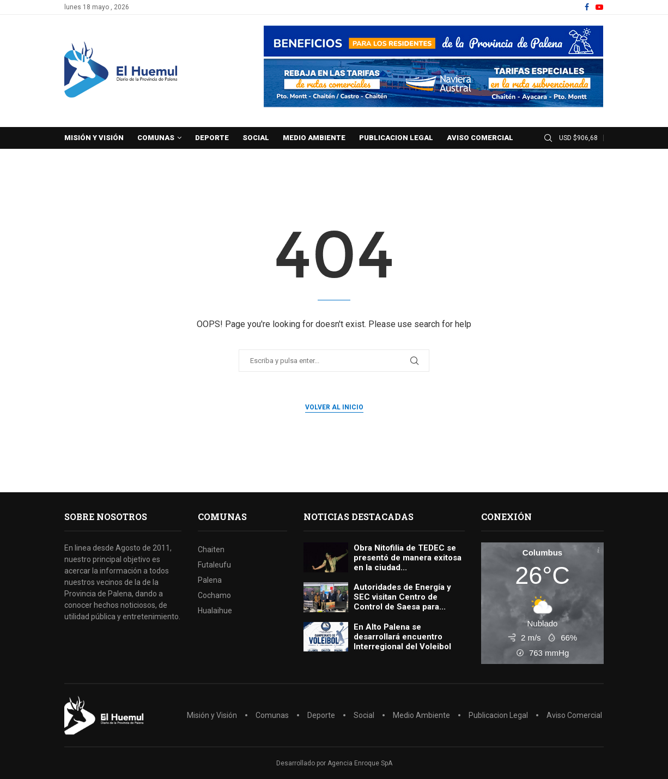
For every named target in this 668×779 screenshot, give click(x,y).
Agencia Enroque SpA (359, 763)
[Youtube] (599, 7)
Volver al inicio (334, 407)
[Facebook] (587, 7)
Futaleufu (214, 565)
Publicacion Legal (396, 138)
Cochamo (214, 595)
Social (255, 138)
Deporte (212, 138)
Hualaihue (215, 610)
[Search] (548, 138)
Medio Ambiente (314, 138)
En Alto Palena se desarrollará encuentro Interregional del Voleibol (402, 636)
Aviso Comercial (480, 138)
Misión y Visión (94, 138)
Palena (210, 580)
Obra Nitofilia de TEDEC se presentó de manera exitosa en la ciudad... (407, 557)
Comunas (155, 138)
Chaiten (211, 549)
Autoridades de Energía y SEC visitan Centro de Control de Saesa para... (402, 597)
